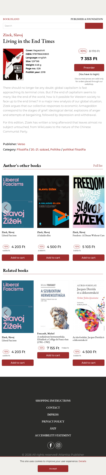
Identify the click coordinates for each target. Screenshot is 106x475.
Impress (53, 414)
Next (100, 207)
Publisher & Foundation (87, 19)
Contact (53, 407)
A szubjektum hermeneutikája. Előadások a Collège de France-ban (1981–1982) (52, 339)
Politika (55, 149)
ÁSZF (53, 428)
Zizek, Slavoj (13, 34)
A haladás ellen (44, 235)
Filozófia (22, 149)
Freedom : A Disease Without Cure (88, 235)
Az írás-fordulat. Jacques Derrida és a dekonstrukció (88, 339)
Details (82, 461)
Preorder (89, 67)
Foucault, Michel (45, 333)
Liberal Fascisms (9, 235)
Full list (98, 165)
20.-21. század (40, 149)
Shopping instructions (53, 400)
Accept (53, 468)
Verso (21, 144)
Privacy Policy (53, 421)
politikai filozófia (74, 149)
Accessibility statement (53, 435)
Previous (5, 207)
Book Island (11, 19)
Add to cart (18, 257)
